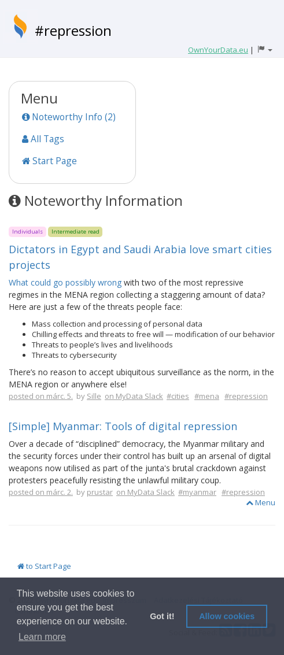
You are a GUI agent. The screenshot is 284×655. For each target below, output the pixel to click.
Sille (94, 396)
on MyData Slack (134, 396)
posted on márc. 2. (41, 492)
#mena (206, 396)
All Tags (43, 138)
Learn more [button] (42, 637)
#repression (73, 30)
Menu (260, 502)
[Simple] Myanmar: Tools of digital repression (123, 426)
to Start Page (44, 566)
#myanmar (197, 492)
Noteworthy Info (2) (69, 116)
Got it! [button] (162, 616)
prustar (100, 492)
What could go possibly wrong (65, 282)
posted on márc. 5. (41, 396)
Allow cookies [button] (227, 616)
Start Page (49, 160)
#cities (178, 396)
